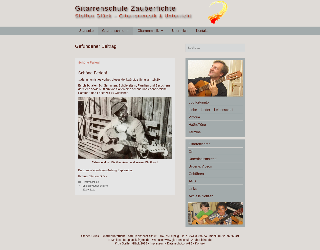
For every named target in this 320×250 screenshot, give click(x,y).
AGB (192, 181)
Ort (191, 151)
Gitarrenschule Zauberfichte (125, 8)
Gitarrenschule (117, 31)
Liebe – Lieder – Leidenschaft (211, 110)
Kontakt (202, 31)
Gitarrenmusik (152, 31)
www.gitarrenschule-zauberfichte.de (188, 239)
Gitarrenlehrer (199, 144)
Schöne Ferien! (89, 62)
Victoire (194, 117)
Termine (195, 132)
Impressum (157, 243)
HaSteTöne (197, 124)
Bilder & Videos (200, 166)
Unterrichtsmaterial (203, 159)
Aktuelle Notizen (201, 196)
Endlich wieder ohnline (95, 185)
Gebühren (196, 174)
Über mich (180, 31)
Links (193, 188)
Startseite (86, 31)
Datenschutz (175, 243)
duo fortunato (199, 102)
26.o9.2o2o (88, 189)
